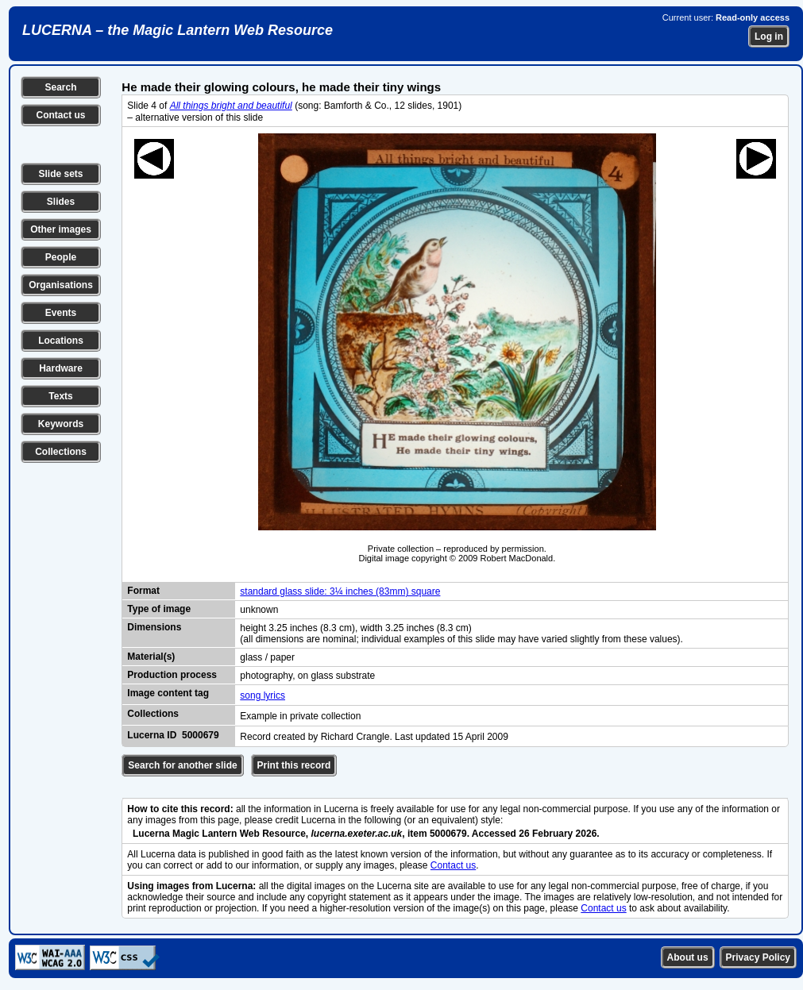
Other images (60, 229)
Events (60, 312)
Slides (61, 201)
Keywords (60, 424)
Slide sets (60, 173)
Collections (61, 451)
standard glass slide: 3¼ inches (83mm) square (340, 591)
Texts (60, 396)
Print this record (294, 765)
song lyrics (262, 695)
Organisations (61, 285)
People (60, 257)
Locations (60, 340)
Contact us (60, 115)
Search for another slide (182, 765)
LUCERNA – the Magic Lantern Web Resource (177, 30)
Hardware (61, 368)
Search (60, 87)
